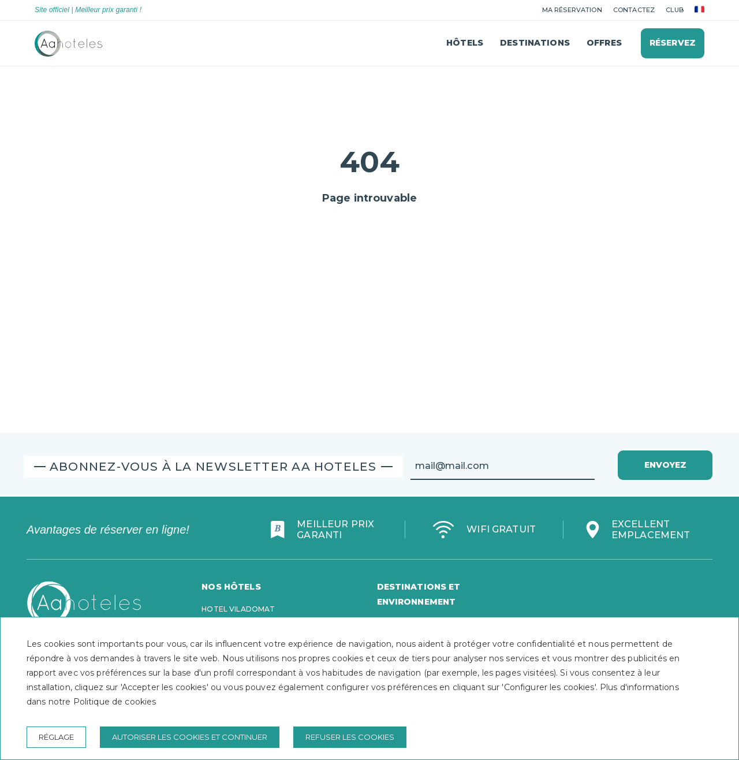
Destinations (535, 43)
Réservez (673, 43)
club (675, 10)
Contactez (634, 10)
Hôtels (464, 43)
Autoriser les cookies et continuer (189, 737)
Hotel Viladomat (238, 609)
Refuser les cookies (349, 737)
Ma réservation (572, 10)
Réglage (56, 737)
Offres (604, 43)
